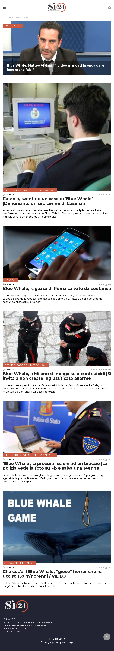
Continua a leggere (100, 194)
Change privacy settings (57, 642)
